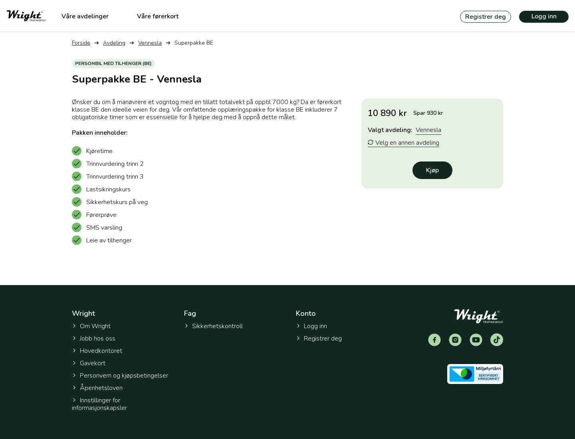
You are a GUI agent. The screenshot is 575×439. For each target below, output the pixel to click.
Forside (81, 42)
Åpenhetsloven (97, 388)
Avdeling (114, 42)
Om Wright (91, 326)
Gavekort (88, 363)
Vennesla (150, 42)
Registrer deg (485, 16)
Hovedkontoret (97, 350)
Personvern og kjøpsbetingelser (120, 375)
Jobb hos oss (93, 338)
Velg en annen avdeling (403, 143)
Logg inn (544, 16)
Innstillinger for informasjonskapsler (99, 404)
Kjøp (432, 170)
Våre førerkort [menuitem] (157, 16)
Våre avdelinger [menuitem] (85, 16)
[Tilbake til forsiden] (26, 16)
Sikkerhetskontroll (213, 326)
